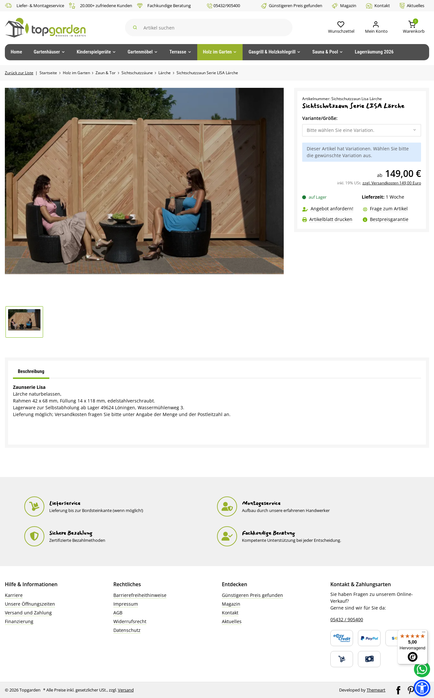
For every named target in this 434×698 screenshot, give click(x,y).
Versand (126, 690)
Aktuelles (412, 6)
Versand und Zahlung (28, 613)
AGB (117, 613)
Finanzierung (19, 621)
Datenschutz (127, 630)
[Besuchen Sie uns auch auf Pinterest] (411, 689)
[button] (340, 27)
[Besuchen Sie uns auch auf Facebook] (399, 689)
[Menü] (424, 633)
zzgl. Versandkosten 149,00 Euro (391, 183)
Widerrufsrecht (129, 621)
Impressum (125, 604)
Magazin (344, 6)
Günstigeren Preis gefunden (291, 6)
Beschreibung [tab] (31, 371)
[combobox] (361, 130)
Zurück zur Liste (19, 73)
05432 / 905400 (346, 619)
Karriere (14, 595)
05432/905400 (223, 6)
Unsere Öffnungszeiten (30, 604)
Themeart (376, 690)
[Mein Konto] (375, 27)
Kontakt (378, 6)
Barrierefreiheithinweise (139, 595)
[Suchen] (209, 27)
